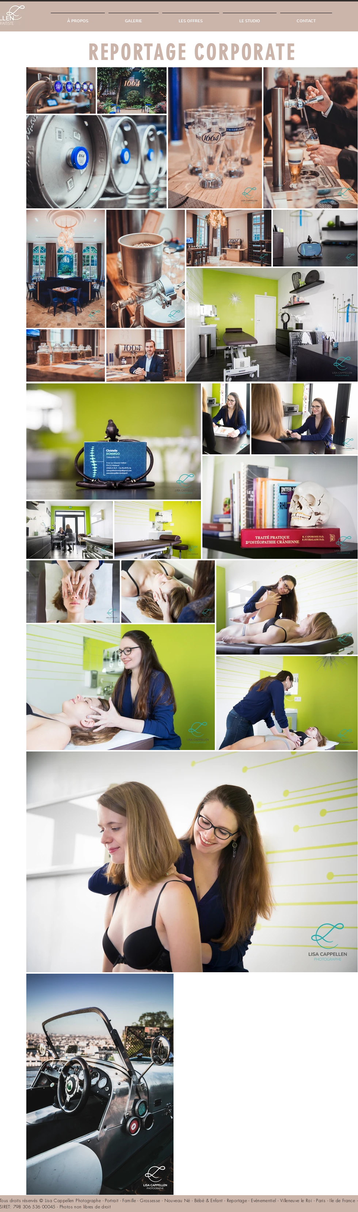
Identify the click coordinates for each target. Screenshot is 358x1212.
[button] (133, 18)
